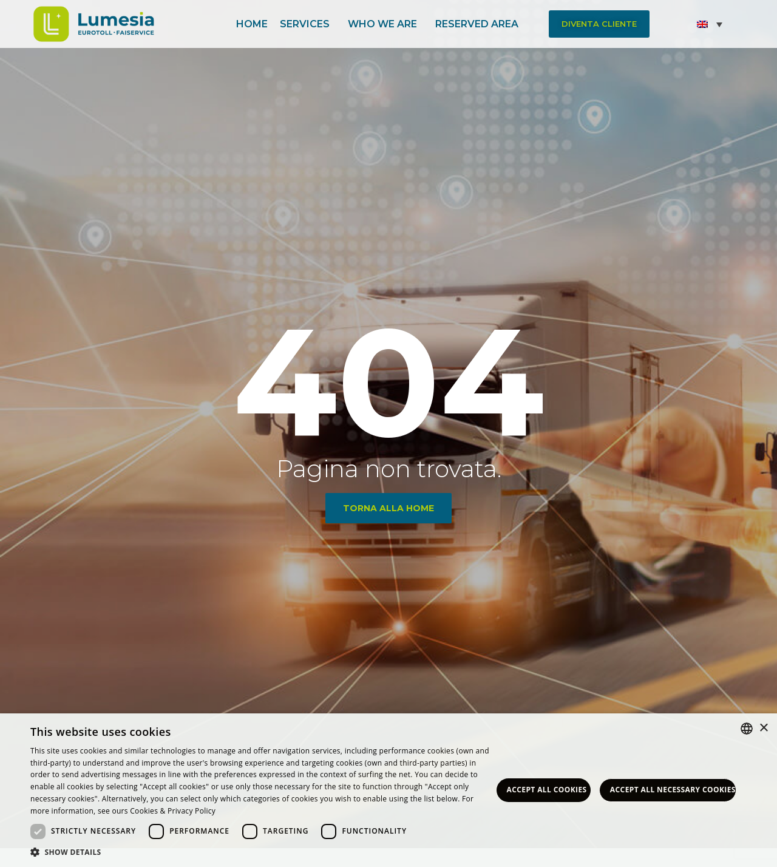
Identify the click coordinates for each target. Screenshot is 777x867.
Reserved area (479, 24)
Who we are (385, 24)
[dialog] (388, 790)
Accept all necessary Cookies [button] (673, 789)
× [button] (763, 728)
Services (308, 24)
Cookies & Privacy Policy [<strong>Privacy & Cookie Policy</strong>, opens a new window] (172, 811)
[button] (599, 24)
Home (252, 23)
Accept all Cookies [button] (547, 789)
